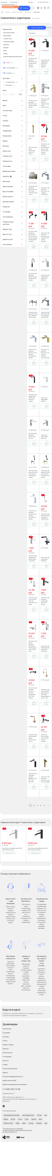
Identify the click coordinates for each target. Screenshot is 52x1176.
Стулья (20, 1119)
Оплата (5, 1041)
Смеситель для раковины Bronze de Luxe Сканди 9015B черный (32, 277)
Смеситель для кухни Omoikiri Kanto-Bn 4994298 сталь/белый (33, 601)
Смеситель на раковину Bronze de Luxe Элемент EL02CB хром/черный (32, 353)
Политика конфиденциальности (13, 1076)
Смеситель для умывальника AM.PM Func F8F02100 (45, 277)
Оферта (5, 1072)
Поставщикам (7, 1057)
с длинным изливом (8, 41)
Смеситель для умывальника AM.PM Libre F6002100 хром (12, 849)
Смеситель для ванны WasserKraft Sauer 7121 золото (32, 151)
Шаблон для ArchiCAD (9, 1080)
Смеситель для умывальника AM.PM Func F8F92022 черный (32, 398)
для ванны (6, 44)
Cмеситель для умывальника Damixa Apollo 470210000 (32, 558)
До (12, 94)
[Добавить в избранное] (36, 40)
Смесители (7, 29)
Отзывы (5, 1064)
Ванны (24, 1123)
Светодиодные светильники (11, 1115)
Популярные (38, 33)
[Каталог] (24, 8)
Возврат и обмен (8, 1045)
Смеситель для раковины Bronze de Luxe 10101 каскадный (45, 779)
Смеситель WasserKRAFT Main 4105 (45, 436)
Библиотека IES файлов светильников (15, 1084)
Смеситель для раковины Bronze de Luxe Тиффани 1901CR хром (45, 191)
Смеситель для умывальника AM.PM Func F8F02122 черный (45, 63)
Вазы (40, 1119)
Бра (46, 1115)
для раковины (7, 35)
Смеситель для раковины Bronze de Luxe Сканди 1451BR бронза (32, 104)
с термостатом (7, 38)
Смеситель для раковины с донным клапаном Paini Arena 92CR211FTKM (45, 103)
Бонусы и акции (7, 1053)
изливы (5, 53)
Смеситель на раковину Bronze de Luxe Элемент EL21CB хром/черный (32, 515)
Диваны (6, 1119)
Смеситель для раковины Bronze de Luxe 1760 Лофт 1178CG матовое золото (33, 190)
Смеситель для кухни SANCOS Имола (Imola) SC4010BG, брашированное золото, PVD (45, 694)
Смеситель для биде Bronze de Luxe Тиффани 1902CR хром (45, 314)
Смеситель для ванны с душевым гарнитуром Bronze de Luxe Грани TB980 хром (32, 646)
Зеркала (33, 1119)
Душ (46, 1123)
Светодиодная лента (28, 1115)
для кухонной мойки (8, 32)
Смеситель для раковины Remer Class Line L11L (32, 436)
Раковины (39, 1123)
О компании (6, 1033)
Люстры (39, 1115)
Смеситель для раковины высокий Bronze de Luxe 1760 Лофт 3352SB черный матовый (45, 149)
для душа (5, 47)
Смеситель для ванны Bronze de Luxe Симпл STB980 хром (45, 516)
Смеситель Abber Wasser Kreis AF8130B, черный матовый (45, 738)
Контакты (6, 1061)
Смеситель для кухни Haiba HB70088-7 (45, 559)
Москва (31, 2)
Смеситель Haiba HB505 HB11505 (44, 399)
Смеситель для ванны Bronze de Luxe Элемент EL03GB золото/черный (45, 474)
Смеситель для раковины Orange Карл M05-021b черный (45, 601)
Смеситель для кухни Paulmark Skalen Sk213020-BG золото (32, 738)
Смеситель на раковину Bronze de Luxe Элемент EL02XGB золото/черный (45, 353)
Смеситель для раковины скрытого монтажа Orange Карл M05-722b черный (32, 693)
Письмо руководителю (10, 1068)
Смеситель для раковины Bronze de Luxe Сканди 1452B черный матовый (45, 237)
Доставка (6, 1037)
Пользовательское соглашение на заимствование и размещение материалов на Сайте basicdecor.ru (17, 1130)
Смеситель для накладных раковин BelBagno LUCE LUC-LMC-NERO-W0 (32, 778)
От (4, 94)
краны (5, 50)
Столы (26, 1119)
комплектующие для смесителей (12, 56)
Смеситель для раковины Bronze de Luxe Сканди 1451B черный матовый (32, 62)
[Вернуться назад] (2, 12)
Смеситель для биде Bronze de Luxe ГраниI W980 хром (45, 648)
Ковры (17, 1123)
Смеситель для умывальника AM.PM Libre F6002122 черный (38, 849)
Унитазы (31, 1123)
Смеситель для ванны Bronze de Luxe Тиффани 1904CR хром (33, 314)
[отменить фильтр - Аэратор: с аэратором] (30, 28)
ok (20, 94)
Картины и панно (8, 1123)
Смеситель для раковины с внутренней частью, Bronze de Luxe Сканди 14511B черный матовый (32, 236)
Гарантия (6, 1049)
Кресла (13, 1119)
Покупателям (7, 1029)
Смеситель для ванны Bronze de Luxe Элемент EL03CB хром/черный (33, 474)
